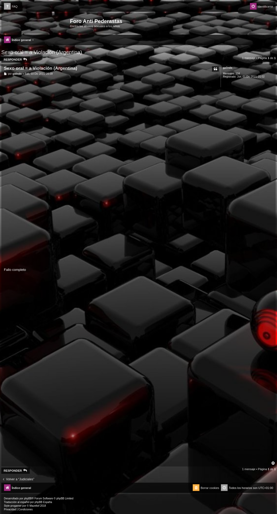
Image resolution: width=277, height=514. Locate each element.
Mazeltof (34, 505)
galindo (227, 67)
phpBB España (43, 502)
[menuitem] (10, 6)
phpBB (28, 498)
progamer (16, 505)
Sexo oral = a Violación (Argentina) (41, 52)
